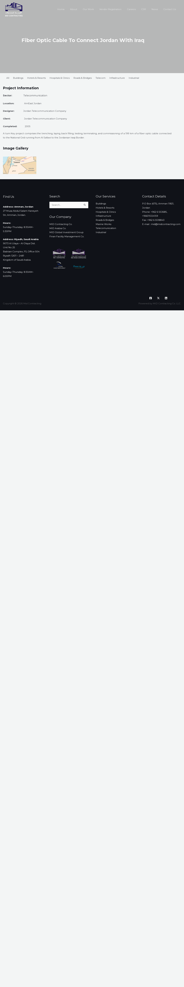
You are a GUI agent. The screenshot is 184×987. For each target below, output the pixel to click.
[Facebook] (150, 298)
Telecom (101, 78)
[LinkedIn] (166, 298)
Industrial (134, 78)
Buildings (18, 78)
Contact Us (170, 9)
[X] (158, 298)
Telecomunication (106, 228)
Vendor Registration (115, 9)
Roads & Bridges (82, 78)
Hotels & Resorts (36, 78)
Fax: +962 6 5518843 (153, 220)
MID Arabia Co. (57, 228)
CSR (146, 9)
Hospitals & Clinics (60, 78)
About (80, 9)
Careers (135, 9)
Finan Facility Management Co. (66, 236)
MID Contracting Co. (60, 224)
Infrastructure (117, 78)
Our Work (94, 9)
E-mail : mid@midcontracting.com (161, 224)
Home (69, 9)
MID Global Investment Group (66, 232)
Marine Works (103, 224)
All (7, 78)
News (156, 9)
